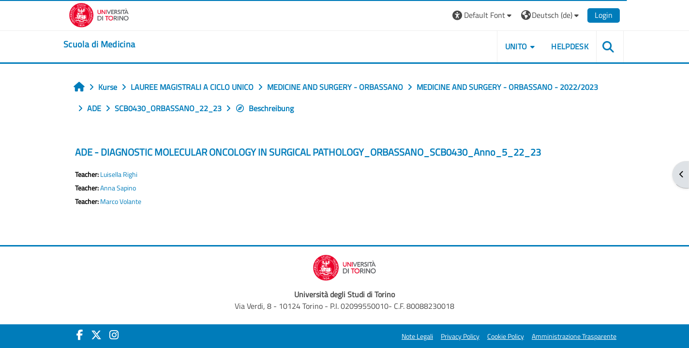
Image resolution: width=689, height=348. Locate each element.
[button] (483, 15)
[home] (99, 44)
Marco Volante (120, 201)
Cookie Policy (505, 336)
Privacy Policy (460, 336)
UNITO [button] (516, 46)
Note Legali (417, 336)
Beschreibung (264, 108)
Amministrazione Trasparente (574, 336)
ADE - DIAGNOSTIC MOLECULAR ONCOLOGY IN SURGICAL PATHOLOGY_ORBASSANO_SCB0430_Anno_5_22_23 (308, 152)
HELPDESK (569, 46)
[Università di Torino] (99, 14)
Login (604, 15)
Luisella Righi (118, 174)
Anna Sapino (118, 188)
